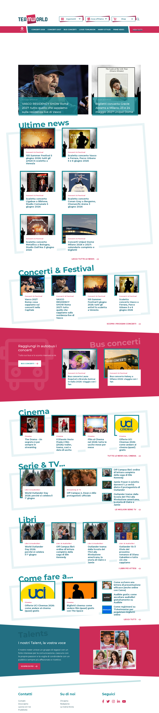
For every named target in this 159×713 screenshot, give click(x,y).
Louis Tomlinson (87, 30)
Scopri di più (27, 656)
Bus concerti (70, 30)
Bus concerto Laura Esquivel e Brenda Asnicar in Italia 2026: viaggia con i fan (82, 378)
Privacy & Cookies (40, 709)
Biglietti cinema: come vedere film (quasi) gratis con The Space (80, 600)
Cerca (139, 19)
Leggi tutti (130, 609)
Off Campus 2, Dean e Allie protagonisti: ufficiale (81, 491)
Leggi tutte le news (83, 259)
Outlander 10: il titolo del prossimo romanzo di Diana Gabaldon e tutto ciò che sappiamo (128, 545)
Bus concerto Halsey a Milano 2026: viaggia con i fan (123, 376)
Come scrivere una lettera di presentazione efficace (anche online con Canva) (126, 578)
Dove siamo (23, 693)
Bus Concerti (27, 361)
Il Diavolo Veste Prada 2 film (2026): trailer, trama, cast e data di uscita (65, 442)
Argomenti (71, 19)
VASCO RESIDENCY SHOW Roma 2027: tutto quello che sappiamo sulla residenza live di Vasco (43, 105)
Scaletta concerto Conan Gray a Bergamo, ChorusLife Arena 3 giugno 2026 (82, 202)
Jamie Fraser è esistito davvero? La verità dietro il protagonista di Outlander (127, 481)
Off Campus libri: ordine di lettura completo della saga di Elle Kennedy (127, 470)
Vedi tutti (137, 30)
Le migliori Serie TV (125, 501)
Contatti (21, 690)
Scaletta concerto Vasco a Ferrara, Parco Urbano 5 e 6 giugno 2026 (82, 158)
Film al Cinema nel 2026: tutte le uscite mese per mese (97, 441)
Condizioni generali (25, 709)
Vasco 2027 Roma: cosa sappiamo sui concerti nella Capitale (32, 304)
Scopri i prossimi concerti (121, 321)
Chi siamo (64, 690)
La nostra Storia (67, 696)
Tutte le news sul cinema (121, 453)
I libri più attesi (127, 560)
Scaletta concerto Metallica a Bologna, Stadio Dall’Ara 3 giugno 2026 (40, 246)
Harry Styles (104, 30)
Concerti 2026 (38, 30)
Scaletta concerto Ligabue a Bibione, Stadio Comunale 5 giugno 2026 (37, 202)
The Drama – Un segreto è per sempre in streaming (33, 441)
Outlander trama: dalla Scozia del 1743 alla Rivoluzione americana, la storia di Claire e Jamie (127, 493)
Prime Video (118, 30)
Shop (123, 19)
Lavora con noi (24, 696)
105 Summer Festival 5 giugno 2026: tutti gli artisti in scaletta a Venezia (39, 159)
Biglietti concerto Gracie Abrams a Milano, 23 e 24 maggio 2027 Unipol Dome (115, 105)
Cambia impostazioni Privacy (59, 709)
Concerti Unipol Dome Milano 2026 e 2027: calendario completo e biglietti (81, 246)
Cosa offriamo (97, 19)
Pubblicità (22, 699)
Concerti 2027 (54, 30)
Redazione (65, 693)
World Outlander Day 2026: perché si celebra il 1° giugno (39, 493)
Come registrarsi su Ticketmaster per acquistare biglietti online (124, 600)
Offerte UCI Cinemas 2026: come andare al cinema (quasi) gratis (127, 442)
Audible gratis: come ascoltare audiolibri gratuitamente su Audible (127, 589)
